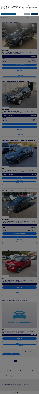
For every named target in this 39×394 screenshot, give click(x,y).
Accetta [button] (34, 13)
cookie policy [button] (18, 6)
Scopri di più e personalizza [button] (8, 13)
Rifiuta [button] (27, 13)
